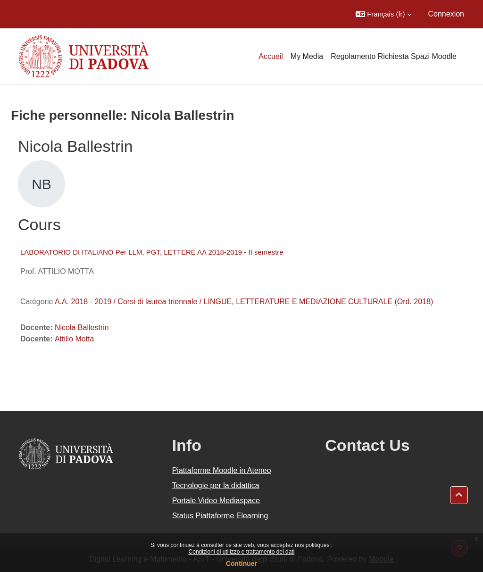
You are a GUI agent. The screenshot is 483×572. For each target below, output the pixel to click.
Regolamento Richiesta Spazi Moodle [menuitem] (394, 56)
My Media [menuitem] (307, 56)
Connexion (446, 14)
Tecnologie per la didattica (215, 485)
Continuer (241, 563)
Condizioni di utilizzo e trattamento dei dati (242, 551)
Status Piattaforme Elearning (220, 516)
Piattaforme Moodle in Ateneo (221, 470)
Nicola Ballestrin (82, 327)
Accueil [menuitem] (270, 56)
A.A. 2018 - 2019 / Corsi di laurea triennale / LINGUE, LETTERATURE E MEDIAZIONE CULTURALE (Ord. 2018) (244, 302)
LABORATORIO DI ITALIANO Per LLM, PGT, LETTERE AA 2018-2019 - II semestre (151, 252)
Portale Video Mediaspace (216, 501)
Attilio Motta (74, 339)
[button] (383, 14)
